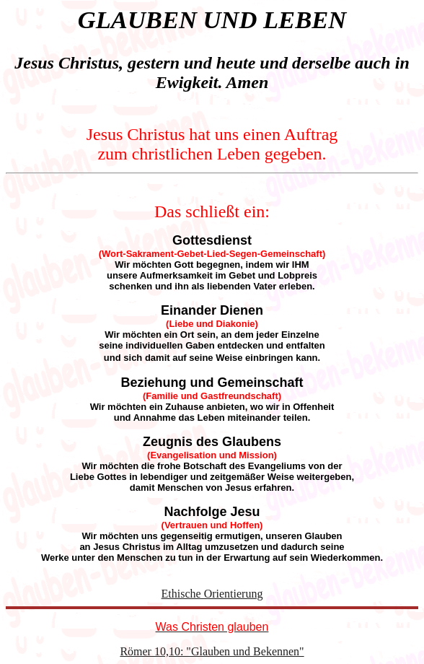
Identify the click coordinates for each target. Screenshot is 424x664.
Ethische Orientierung (212, 593)
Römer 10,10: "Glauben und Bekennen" (212, 651)
